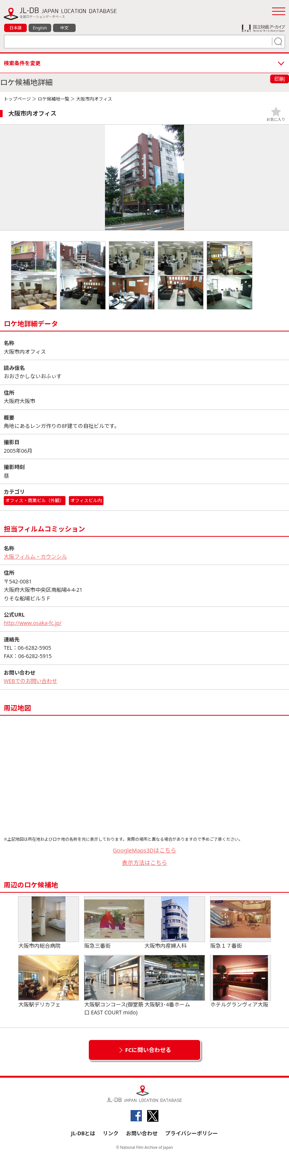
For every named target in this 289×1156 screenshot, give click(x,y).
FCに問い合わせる (148, 1050)
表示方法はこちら (144, 862)
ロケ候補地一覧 (53, 99)
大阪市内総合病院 (48, 922)
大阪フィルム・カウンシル (35, 556)
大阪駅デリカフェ (48, 981)
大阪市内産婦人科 (174, 922)
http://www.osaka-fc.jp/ (32, 622)
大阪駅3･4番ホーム (174, 981)
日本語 (15, 28)
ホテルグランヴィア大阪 (240, 981)
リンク (111, 1133)
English (40, 28)
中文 (64, 28)
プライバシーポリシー (191, 1133)
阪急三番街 (114, 922)
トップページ (17, 99)
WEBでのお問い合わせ (30, 680)
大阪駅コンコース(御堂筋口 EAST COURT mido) (114, 985)
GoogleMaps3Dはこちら (144, 850)
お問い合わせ (142, 1133)
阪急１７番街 (240, 922)
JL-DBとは (83, 1133)
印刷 (279, 78)
